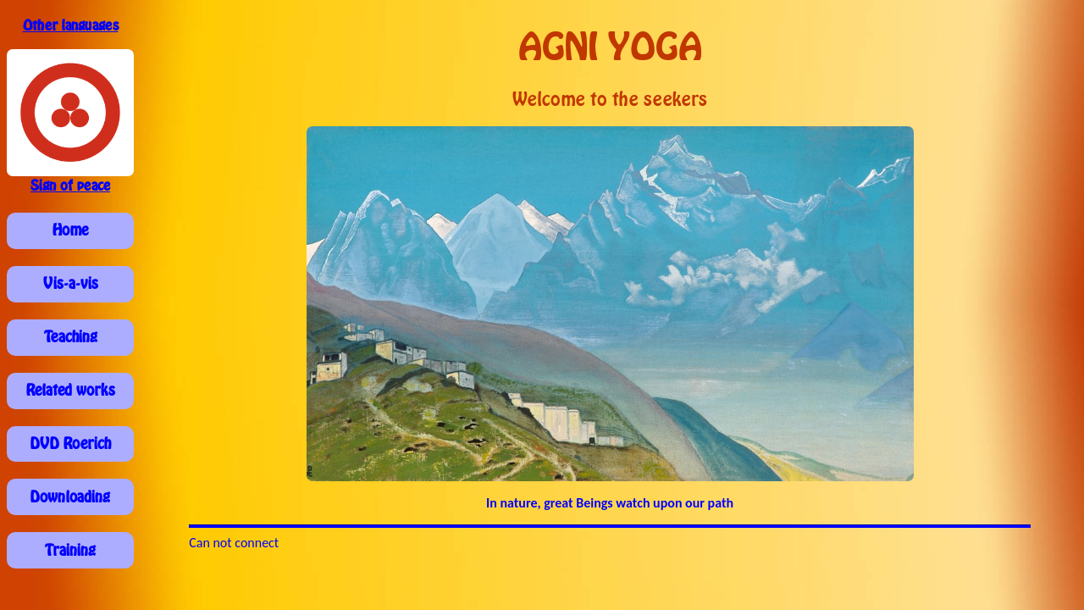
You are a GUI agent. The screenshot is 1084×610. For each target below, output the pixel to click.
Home (70, 230)
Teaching (70, 337)
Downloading (70, 497)
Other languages (71, 26)
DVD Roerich (70, 444)
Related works (70, 390)
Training (70, 551)
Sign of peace (70, 186)
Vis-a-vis (70, 284)
